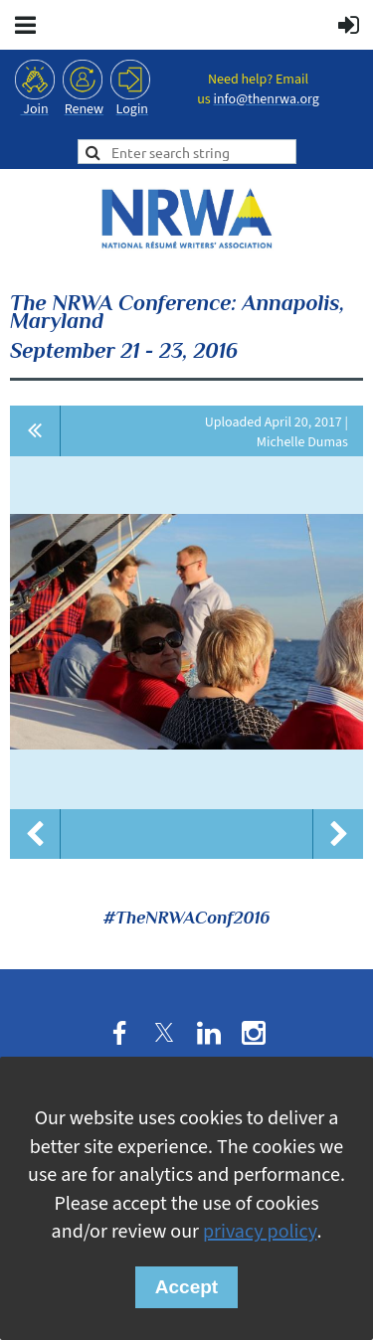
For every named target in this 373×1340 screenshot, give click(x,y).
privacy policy (259, 1232)
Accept (186, 1286)
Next (338, 834)
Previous (35, 834)
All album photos (35, 430)
